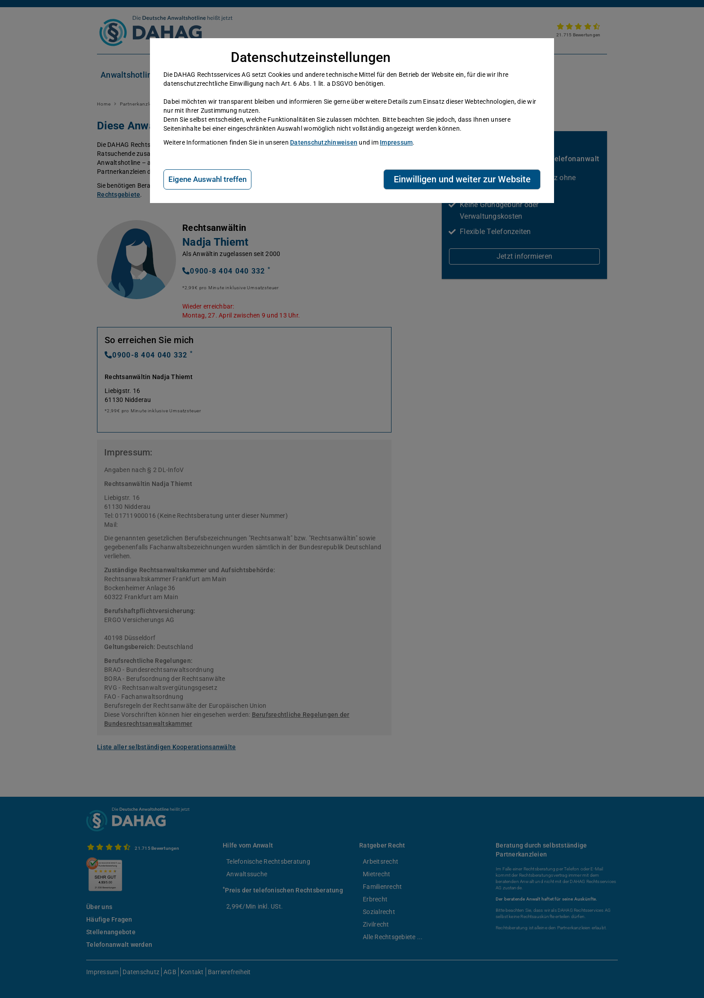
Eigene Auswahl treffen (207, 179)
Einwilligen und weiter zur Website (462, 179)
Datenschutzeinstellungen (311, 57)
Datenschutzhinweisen (323, 142)
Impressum (396, 142)
